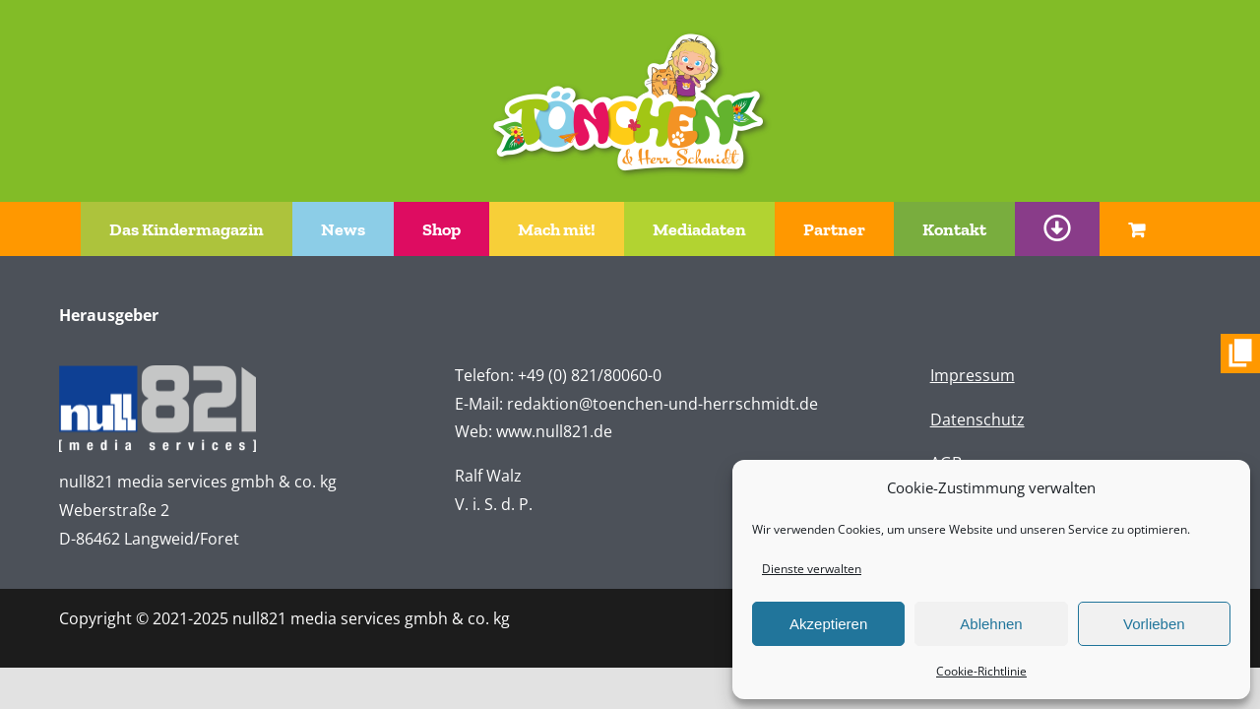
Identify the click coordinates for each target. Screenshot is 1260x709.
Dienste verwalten (811, 568)
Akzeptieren (828, 623)
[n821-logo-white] (157, 373)
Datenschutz (977, 419)
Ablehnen (991, 623)
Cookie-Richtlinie (981, 671)
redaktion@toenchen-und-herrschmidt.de (662, 404)
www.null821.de (554, 431)
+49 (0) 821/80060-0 (590, 375)
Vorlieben (1154, 623)
